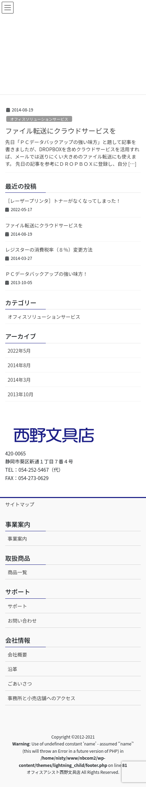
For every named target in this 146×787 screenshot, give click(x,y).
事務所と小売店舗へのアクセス (41, 698)
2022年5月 (19, 350)
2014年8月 (19, 365)
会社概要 (17, 654)
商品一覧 (17, 572)
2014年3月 (19, 379)
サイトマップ (19, 504)
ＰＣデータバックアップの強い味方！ (46, 273)
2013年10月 (21, 394)
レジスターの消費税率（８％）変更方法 (49, 249)
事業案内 (17, 538)
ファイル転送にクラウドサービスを (60, 131)
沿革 (12, 669)
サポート (17, 606)
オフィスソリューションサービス (39, 119)
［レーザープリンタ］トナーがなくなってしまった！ (63, 200)
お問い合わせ (22, 620)
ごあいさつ (20, 683)
